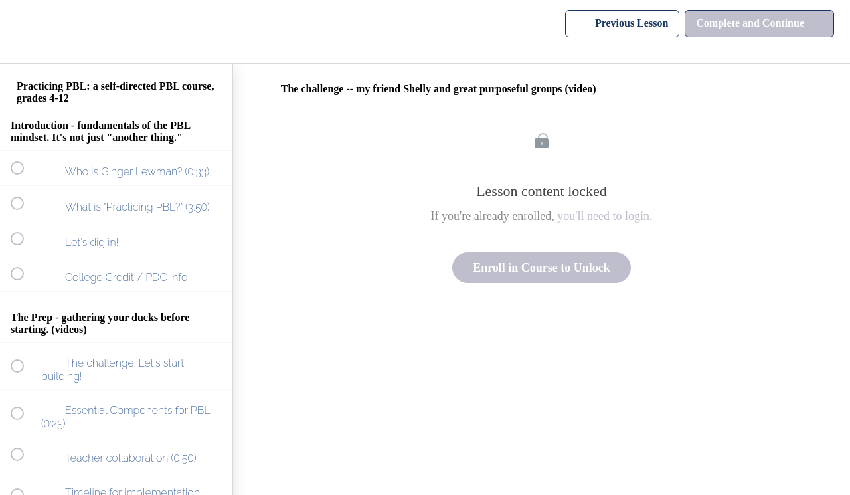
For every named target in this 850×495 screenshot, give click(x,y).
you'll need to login (603, 216)
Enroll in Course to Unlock (541, 267)
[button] (24, 31)
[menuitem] (116, 31)
